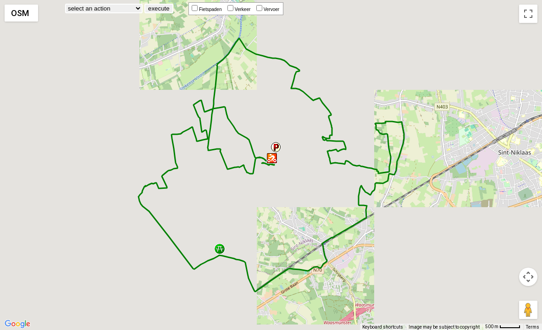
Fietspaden (208, 9)
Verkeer (240, 9)
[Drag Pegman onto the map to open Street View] (528, 310)
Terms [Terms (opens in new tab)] (532, 327)
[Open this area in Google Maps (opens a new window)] (17, 324)
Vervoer (269, 9)
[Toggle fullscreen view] (528, 14)
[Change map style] (21, 13)
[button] (219, 249)
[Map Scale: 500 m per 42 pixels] (502, 327)
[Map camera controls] (528, 277)
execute (159, 8)
